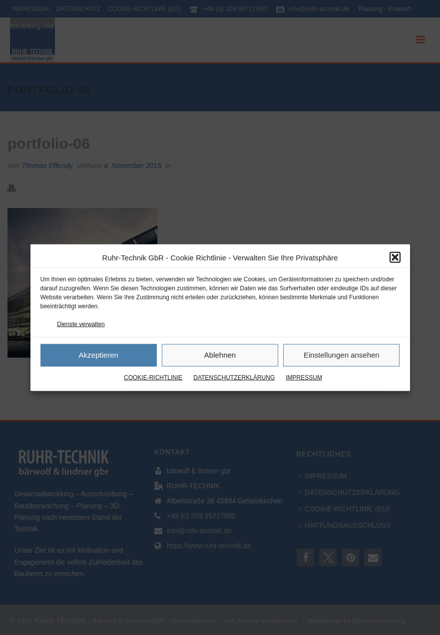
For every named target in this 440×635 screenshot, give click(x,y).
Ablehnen (220, 355)
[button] (395, 257)
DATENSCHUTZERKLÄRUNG (234, 377)
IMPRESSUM (304, 377)
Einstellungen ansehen (342, 355)
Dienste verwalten (80, 323)
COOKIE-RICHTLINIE (153, 377)
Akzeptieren (98, 355)
